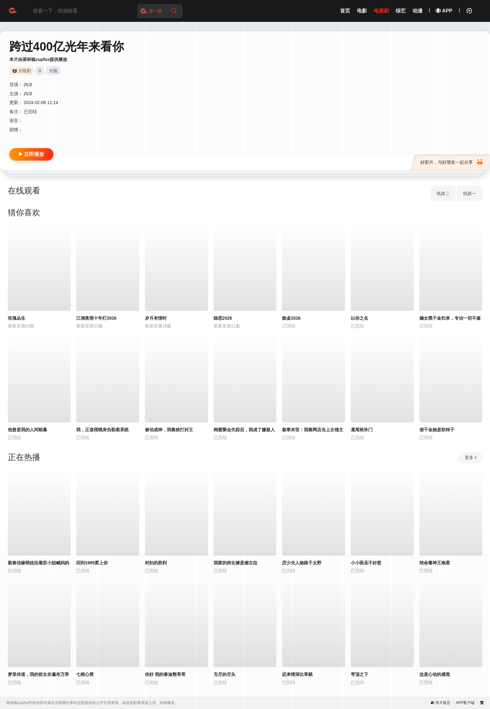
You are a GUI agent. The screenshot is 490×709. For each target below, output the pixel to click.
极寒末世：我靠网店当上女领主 (312, 429)
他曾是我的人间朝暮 (27, 429)
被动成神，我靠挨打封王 (169, 429)
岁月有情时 (156, 318)
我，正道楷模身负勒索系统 (102, 429)
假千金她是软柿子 (436, 429)
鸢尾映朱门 (362, 429)
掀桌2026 (291, 318)
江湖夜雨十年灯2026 (96, 318)
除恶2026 (223, 318)
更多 (471, 457)
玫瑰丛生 (16, 318)
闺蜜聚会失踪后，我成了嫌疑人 (244, 429)
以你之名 (359, 318)
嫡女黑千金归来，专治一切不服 (450, 318)
